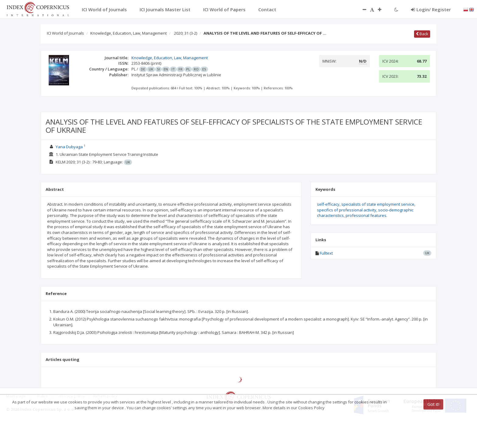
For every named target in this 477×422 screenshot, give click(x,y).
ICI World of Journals (65, 33)
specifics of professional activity (346, 210)
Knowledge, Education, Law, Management (128, 33)
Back (422, 33)
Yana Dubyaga (69, 146)
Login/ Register (431, 9)
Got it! (433, 404)
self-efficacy (328, 204)
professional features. (366, 215)
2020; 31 (185, 33)
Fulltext (326, 253)
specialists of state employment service (377, 204)
